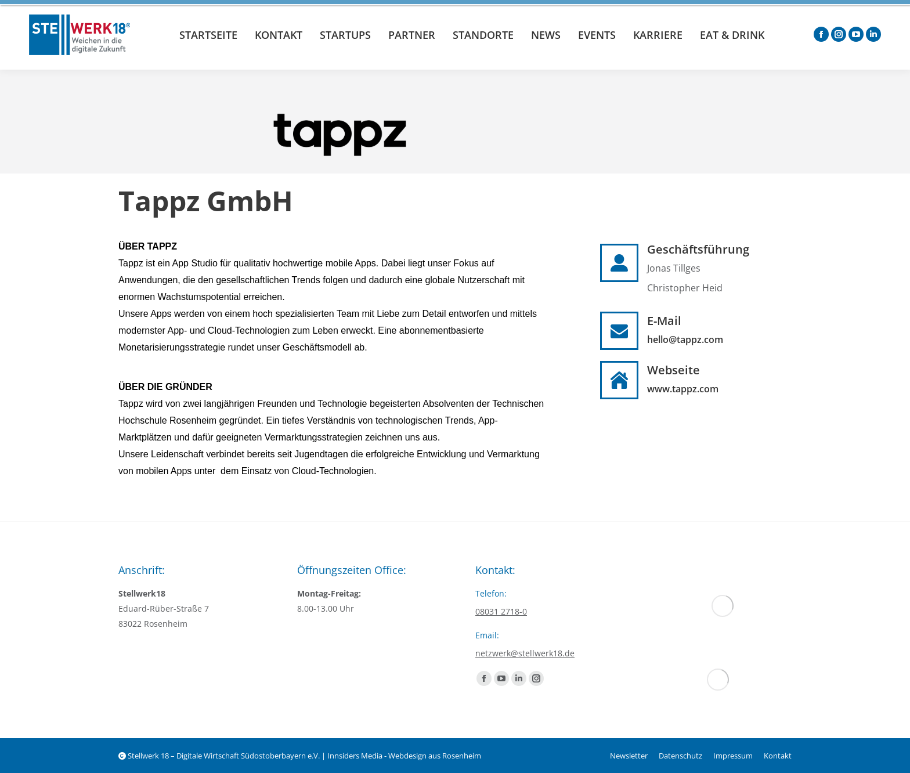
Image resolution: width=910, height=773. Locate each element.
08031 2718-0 (501, 611)
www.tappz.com (682, 388)
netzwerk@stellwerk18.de (525, 653)
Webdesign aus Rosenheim (434, 755)
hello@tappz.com (685, 339)
